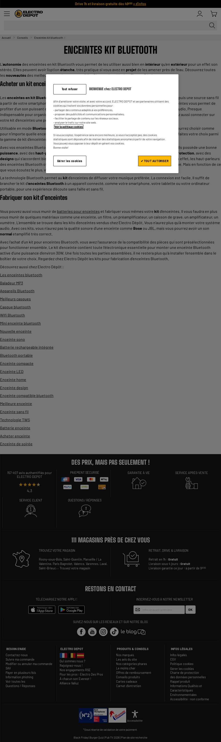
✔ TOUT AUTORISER (155, 161)
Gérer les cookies (69, 161)
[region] (112, 123)
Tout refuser (70, 89)
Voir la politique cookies (69, 126)
